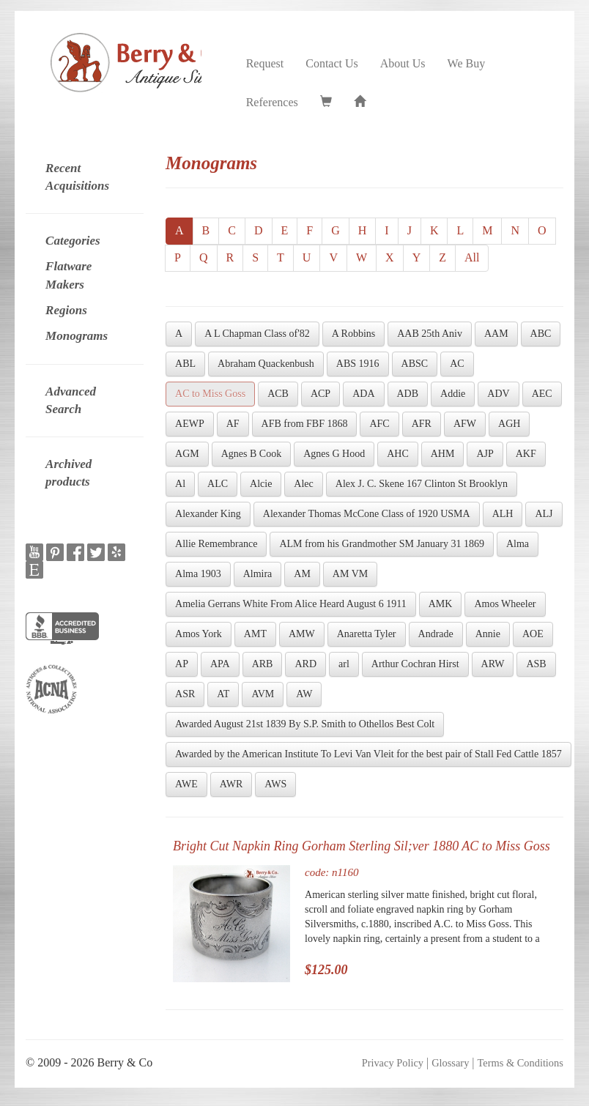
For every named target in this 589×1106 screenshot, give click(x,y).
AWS (275, 784)
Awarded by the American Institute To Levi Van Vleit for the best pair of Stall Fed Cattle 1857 (368, 754)
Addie (452, 393)
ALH (503, 513)
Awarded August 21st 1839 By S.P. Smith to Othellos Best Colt (304, 724)
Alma (517, 543)
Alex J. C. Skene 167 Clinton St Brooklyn (422, 483)
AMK (441, 603)
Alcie (261, 483)
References (272, 102)
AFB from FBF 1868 (305, 423)
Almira (258, 573)
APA (220, 663)
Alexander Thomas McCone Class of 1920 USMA (366, 513)
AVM (262, 694)
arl (343, 663)
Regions (66, 310)
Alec (303, 483)
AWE (186, 784)
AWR (231, 784)
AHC (398, 453)
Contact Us (331, 63)
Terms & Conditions (520, 1063)
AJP (484, 453)
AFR (421, 423)
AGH (509, 423)
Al (180, 483)
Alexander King (208, 513)
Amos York (198, 633)
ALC (217, 483)
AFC (379, 423)
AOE (533, 633)
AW (304, 694)
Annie (487, 633)
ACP (320, 393)
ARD (305, 663)
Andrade (435, 633)
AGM (187, 453)
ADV (498, 393)
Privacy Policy (392, 1063)
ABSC (415, 363)
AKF (526, 453)
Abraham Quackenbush (266, 363)
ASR (185, 694)
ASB (536, 663)
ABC (541, 333)
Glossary (450, 1063)
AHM (443, 453)
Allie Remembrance (216, 543)
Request (265, 63)
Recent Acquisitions (77, 177)
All (471, 257)
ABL (185, 363)
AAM (496, 333)
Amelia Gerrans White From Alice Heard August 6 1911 (291, 603)
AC (457, 363)
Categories (72, 241)
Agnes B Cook (251, 453)
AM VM (350, 573)
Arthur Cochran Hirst (415, 663)
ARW (493, 663)
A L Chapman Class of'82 (257, 333)
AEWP (189, 423)
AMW (302, 633)
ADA (363, 393)
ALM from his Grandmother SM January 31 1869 (381, 543)
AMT (255, 633)
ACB (278, 393)
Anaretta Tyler (366, 633)
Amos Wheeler (505, 603)
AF (233, 423)
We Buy (467, 63)
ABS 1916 (357, 363)
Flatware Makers (68, 275)
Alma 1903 (198, 573)
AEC (542, 393)
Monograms (76, 336)
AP (181, 663)
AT (223, 694)
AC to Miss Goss (210, 393)
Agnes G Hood (334, 453)
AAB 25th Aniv (429, 333)
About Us (403, 63)
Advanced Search (70, 400)
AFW (464, 423)
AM (302, 573)
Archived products (68, 473)
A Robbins (354, 333)
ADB (408, 393)
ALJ (543, 513)
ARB (262, 663)
